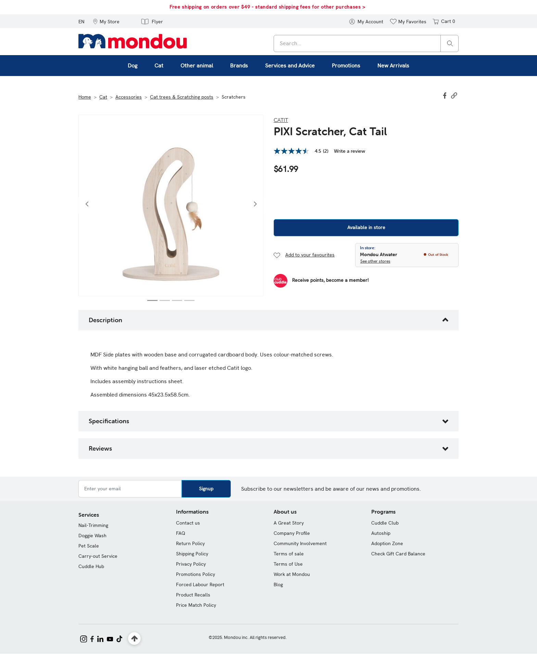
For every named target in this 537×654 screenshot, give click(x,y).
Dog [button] (132, 65)
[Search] (450, 43)
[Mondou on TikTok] (119, 638)
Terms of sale (289, 554)
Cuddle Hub (91, 566)
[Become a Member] (321, 281)
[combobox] (366, 43)
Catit (281, 119)
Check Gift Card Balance (398, 554)
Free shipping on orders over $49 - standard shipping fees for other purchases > (267, 7)
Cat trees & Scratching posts (181, 97)
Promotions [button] (346, 65)
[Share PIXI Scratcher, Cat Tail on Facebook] (445, 94)
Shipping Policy (192, 554)
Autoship (380, 533)
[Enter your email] (130, 489)
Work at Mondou (292, 574)
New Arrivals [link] (393, 65)
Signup (206, 489)
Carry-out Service (97, 556)
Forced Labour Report (200, 584)
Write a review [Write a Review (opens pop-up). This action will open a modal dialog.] (349, 151)
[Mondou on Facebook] (92, 638)
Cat (103, 97)
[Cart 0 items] (443, 21)
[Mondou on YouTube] (110, 638)
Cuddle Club (385, 523)
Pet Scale (88, 546)
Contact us (188, 523)
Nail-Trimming (93, 525)
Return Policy (190, 543)
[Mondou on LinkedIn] (100, 638)
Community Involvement (300, 543)
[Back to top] (134, 638)
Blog (278, 584)
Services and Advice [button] (290, 65)
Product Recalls (193, 595)
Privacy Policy (191, 564)
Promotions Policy (195, 574)
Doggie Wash (92, 535)
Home (84, 97)
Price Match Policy (196, 605)
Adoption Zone (387, 543)
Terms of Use (288, 564)
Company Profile (292, 533)
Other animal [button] (196, 65)
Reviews (100, 448)
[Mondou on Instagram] (83, 638)
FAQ (180, 533)
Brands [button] (239, 65)
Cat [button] (158, 65)
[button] (106, 21)
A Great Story (289, 523)
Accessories (128, 97)
